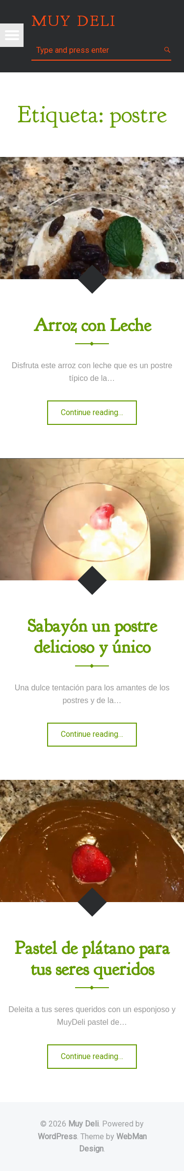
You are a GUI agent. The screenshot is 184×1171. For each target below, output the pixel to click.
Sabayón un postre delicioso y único (92, 636)
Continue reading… (99, 415)
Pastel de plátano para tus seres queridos (92, 958)
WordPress (57, 1136)
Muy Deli (83, 1123)
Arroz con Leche (92, 325)
